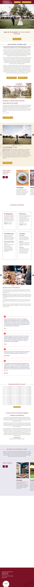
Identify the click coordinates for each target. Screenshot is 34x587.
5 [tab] (17, 145)
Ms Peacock (5, 294)
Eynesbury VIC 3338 (5, 574)
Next (29, 16)
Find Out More (8, 118)
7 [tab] (20, 145)
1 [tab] (12, 145)
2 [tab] (13, 145)
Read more (5, 370)
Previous (5, 16)
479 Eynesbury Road (5, 572)
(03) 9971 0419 (4, 577)
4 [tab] (16, 145)
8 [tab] (21, 145)
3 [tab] (14, 285)
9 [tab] (22, 285)
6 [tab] (18, 285)
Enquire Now (8, 163)
